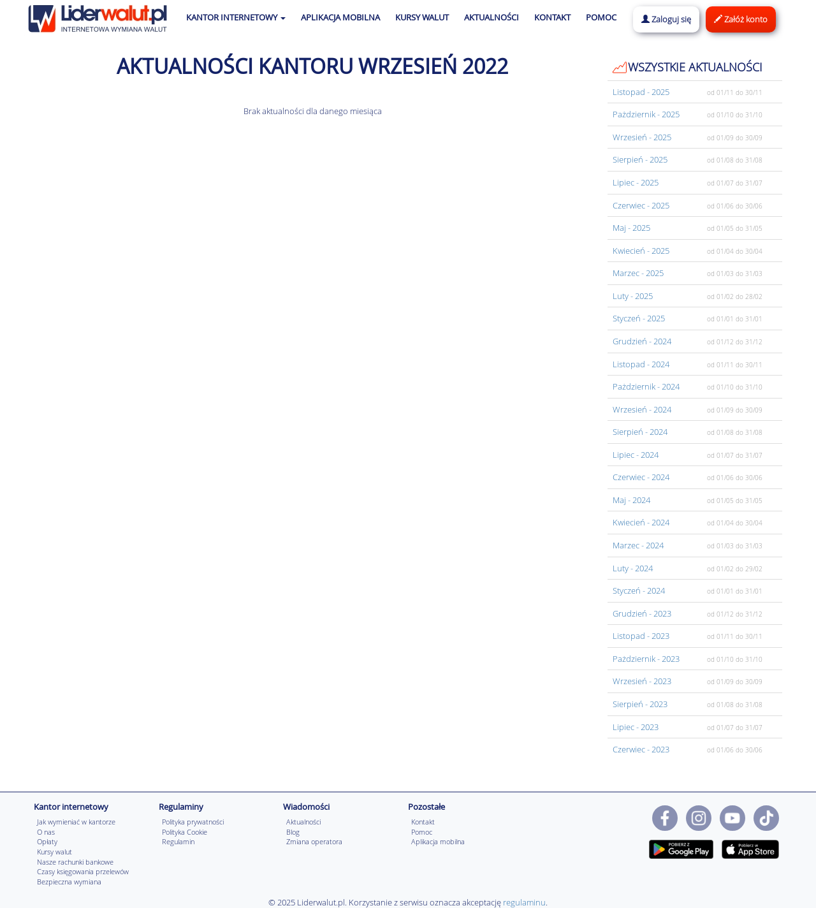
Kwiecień (641, 250)
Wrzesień (642, 137)
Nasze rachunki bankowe (75, 862)
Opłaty (47, 841)
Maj (631, 227)
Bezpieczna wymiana (69, 881)
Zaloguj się (666, 19)
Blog (293, 832)
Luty (633, 296)
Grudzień (642, 341)
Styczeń (639, 318)
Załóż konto (741, 19)
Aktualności (303, 821)
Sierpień (640, 159)
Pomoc (421, 832)
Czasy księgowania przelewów (83, 871)
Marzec (638, 273)
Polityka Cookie (184, 832)
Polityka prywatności (193, 821)
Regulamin (178, 841)
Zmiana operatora (314, 841)
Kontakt (423, 821)
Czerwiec (641, 205)
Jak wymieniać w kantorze (76, 821)
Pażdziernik (646, 114)
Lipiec (636, 182)
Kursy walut (54, 851)
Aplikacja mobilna (438, 841)
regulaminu (524, 902)
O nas (46, 832)
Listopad (641, 92)
